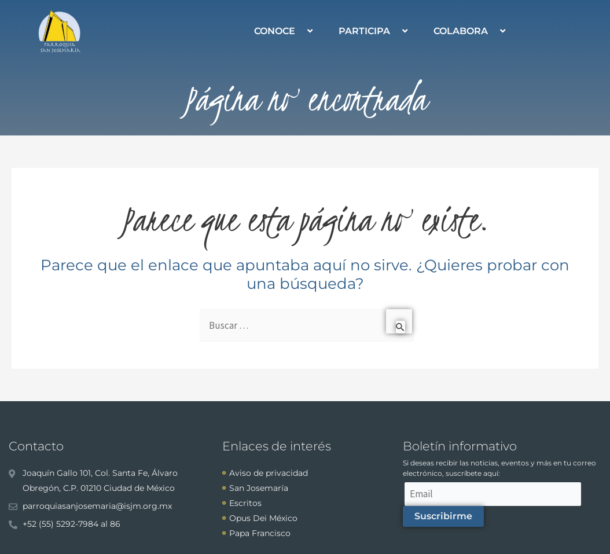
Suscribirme (443, 516)
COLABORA (470, 31)
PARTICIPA (374, 31)
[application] (300, 31)
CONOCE (284, 31)
